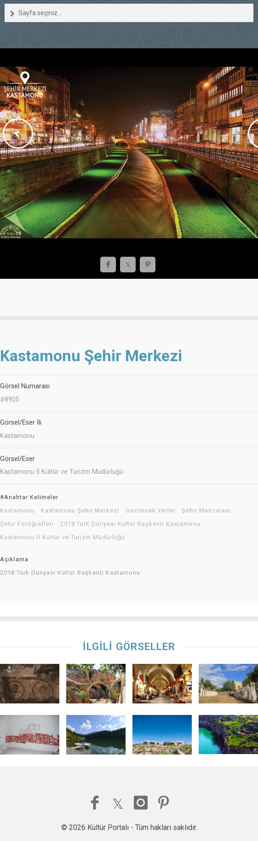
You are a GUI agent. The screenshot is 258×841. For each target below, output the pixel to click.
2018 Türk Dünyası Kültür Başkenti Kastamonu (130, 524)
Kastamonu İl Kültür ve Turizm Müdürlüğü (62, 537)
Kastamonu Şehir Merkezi (80, 510)
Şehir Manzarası (206, 510)
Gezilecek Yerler (150, 510)
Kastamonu (17, 510)
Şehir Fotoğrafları (27, 524)
